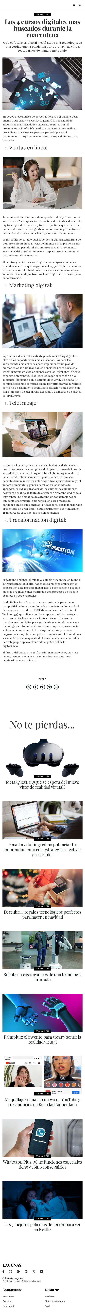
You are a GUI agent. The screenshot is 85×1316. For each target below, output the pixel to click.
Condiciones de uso (11, 1281)
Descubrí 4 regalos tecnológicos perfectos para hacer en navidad (42, 914)
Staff (47, 1306)
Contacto (7, 1301)
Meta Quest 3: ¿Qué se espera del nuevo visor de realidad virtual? (42, 784)
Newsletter (8, 1296)
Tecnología (42, 15)
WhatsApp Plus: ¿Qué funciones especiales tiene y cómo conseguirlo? (42, 1164)
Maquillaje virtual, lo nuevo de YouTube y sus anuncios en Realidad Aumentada (42, 1101)
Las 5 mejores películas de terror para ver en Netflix (42, 1226)
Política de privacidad (31, 1281)
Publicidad (8, 1306)
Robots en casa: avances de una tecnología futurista (42, 977)
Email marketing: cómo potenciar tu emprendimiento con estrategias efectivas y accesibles (42, 849)
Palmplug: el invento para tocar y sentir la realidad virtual (42, 1039)
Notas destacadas (55, 1301)
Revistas (50, 1296)
